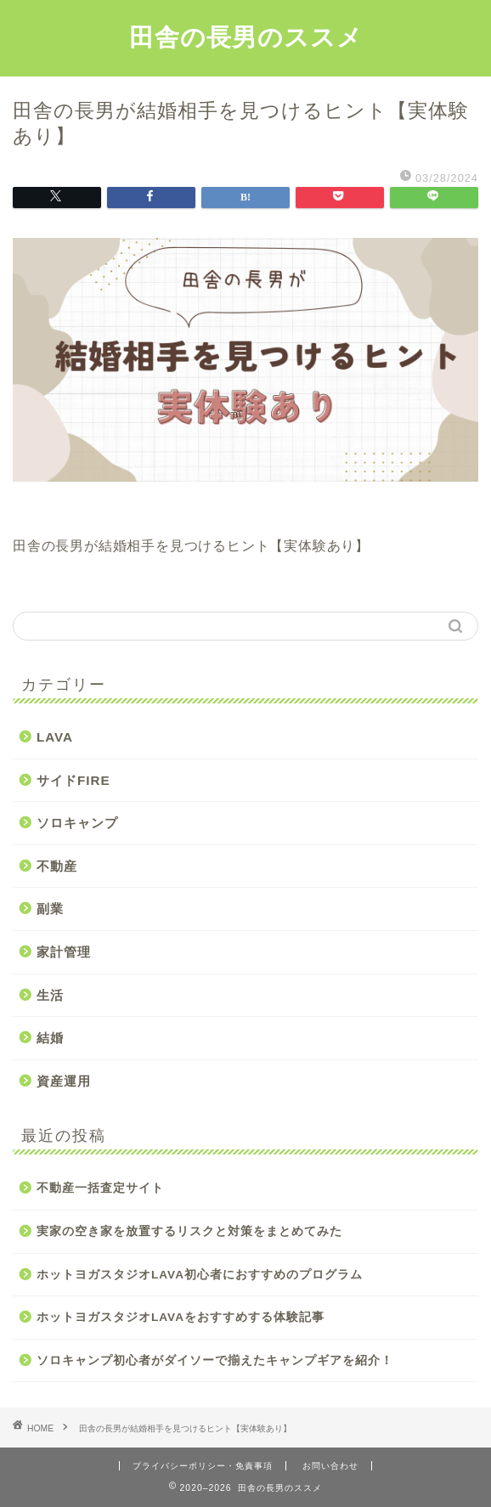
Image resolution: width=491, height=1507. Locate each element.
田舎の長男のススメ (246, 36)
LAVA (55, 737)
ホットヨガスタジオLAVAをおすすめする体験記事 (181, 1317)
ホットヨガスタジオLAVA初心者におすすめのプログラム (200, 1274)
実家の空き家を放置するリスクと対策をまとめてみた (189, 1231)
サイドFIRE (73, 780)
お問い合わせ (330, 1465)
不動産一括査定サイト (100, 1188)
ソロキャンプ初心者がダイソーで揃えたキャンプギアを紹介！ (215, 1360)
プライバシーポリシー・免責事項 (203, 1465)
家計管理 (64, 952)
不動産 (57, 866)
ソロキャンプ (77, 823)
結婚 (50, 1037)
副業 (50, 908)
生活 (50, 995)
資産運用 (64, 1081)
